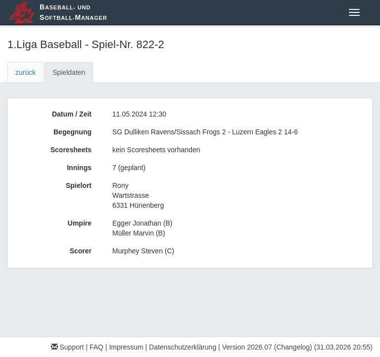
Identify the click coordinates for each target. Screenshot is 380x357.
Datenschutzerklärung (182, 347)
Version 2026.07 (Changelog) (267, 347)
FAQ (96, 347)
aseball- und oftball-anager (73, 12)
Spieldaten (68, 72)
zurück (25, 72)
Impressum (126, 347)
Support (67, 347)
